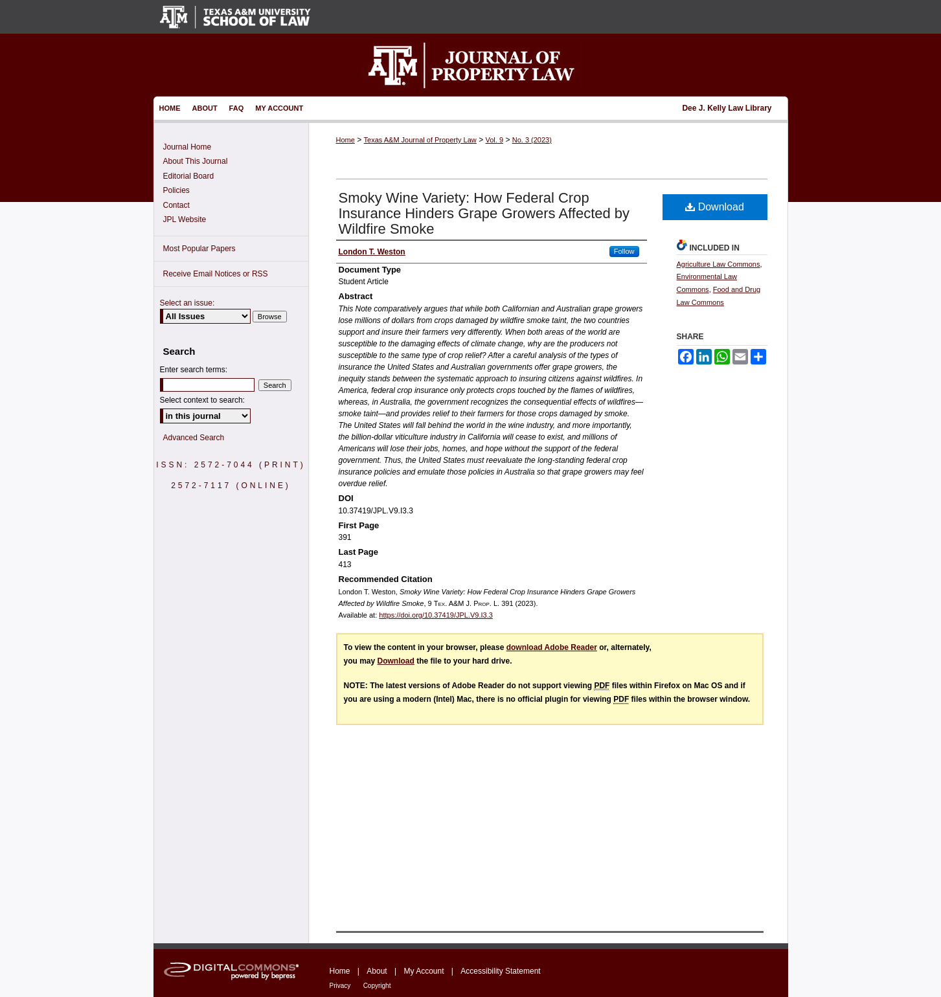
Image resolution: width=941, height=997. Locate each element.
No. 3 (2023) (532, 140)
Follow (624, 251)
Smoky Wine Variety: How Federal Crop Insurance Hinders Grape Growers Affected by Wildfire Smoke (484, 213)
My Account (423, 971)
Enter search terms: (194, 369)
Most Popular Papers (199, 248)
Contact (176, 205)
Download (714, 206)
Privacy (340, 985)
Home (345, 140)
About (377, 971)
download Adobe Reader (551, 647)
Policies (176, 190)
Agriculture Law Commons (718, 264)
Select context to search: (202, 400)
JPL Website (185, 219)
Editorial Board (188, 176)
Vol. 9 (495, 140)
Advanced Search (194, 437)
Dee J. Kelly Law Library (726, 108)
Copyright (377, 985)
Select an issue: (187, 303)
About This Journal (195, 161)
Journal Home (187, 146)
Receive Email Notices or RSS (215, 273)
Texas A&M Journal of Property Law (420, 140)
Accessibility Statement (500, 971)
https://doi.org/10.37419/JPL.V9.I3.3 (436, 615)
